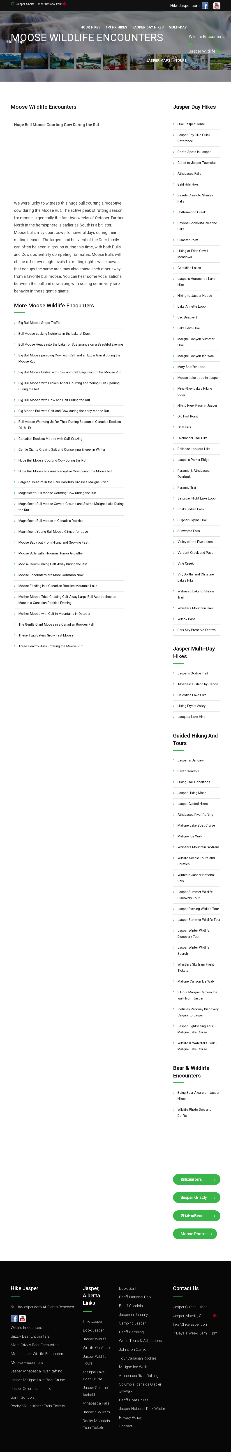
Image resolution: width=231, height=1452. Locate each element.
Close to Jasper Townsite (197, 163)
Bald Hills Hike (188, 184)
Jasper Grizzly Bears (194, 1197)
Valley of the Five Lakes (195, 542)
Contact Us (186, 1288)
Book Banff (128, 1288)
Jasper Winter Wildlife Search (194, 950)
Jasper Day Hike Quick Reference (194, 138)
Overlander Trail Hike (193, 438)
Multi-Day (178, 27)
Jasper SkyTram (96, 1412)
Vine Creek (186, 563)
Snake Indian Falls (191, 509)
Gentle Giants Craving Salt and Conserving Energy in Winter (61, 450)
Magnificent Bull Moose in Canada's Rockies (50, 521)
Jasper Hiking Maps (192, 793)
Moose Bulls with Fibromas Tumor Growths (50, 553)
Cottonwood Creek (192, 212)
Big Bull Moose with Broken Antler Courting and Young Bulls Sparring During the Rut (69, 386)
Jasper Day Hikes (148, 27)
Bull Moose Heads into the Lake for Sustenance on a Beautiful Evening (70, 344)
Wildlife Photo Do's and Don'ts (194, 1113)
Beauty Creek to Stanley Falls (195, 198)
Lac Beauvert (187, 317)
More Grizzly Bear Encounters (35, 1345)
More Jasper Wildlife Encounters (37, 1353)
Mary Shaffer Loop (192, 367)
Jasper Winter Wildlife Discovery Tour (194, 934)
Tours (181, 61)
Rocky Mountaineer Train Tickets (38, 1406)
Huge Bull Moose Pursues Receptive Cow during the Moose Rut (65, 471)
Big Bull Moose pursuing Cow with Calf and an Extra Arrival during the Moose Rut (69, 358)
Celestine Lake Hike (192, 695)
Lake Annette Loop (192, 306)
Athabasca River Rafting (195, 815)
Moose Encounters (27, 1362)
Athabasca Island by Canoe (198, 684)
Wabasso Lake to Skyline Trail (196, 594)
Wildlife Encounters (191, 1179)
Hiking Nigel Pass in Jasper (197, 405)
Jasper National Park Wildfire (142, 1408)
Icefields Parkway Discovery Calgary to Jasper (198, 1012)
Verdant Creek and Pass (195, 553)
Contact (125, 1426)
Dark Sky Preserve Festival (197, 630)
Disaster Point (188, 240)
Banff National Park (135, 1297)
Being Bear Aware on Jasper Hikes (198, 1096)
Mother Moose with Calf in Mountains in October (54, 614)
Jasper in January (191, 760)
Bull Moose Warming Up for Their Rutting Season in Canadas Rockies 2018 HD (69, 425)
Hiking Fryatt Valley (192, 706)
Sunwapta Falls (189, 531)
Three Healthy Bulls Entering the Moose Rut (50, 646)
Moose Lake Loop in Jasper (198, 378)
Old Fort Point (188, 416)
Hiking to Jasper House (195, 296)
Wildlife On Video (96, 1347)
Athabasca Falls (189, 174)
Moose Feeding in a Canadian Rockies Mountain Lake (57, 586)
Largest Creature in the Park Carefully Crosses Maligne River (63, 482)
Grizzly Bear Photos (192, 1215)
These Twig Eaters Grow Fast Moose (46, 635)
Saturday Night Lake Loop (197, 498)
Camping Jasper (132, 1323)
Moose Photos (194, 1233)
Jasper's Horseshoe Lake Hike (196, 282)
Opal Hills (184, 427)
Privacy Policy (130, 1417)
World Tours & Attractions (140, 1340)
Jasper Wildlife (94, 1339)
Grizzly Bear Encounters (30, 1336)
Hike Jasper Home (191, 124)
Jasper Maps (158, 61)
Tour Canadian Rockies (138, 1358)
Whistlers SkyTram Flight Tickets (196, 967)
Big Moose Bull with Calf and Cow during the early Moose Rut (63, 411)
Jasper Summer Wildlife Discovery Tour (195, 895)
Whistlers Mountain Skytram (198, 847)
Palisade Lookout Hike (194, 449)
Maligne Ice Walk (190, 836)
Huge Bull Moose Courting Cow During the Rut (52, 460)
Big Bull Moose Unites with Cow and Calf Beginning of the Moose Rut (69, 372)
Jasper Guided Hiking (190, 1307)
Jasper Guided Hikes (193, 804)
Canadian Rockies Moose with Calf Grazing (50, 439)
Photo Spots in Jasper (194, 152)
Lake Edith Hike (189, 328)
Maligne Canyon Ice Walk (196, 356)
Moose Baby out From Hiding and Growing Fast (53, 542)
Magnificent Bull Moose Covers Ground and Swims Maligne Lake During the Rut (71, 507)
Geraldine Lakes (189, 268)
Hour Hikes (91, 27)
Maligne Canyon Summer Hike (196, 342)
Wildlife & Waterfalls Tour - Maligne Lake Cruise (197, 1046)
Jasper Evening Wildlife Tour (198, 909)
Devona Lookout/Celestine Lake (197, 226)
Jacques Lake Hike (191, 717)
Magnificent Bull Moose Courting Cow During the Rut (57, 493)
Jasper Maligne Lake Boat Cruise (38, 1380)
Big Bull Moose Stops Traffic (39, 323)
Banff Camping (131, 1332)
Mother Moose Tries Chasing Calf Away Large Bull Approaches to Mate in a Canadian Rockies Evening (67, 600)
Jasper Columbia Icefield (31, 1388)
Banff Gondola (188, 771)
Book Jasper (93, 1330)
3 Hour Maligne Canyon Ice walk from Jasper (197, 995)
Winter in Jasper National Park (196, 878)
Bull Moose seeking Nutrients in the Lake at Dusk (54, 334)
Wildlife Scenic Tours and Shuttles (196, 861)
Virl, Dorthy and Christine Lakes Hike (196, 577)
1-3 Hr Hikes (116, 27)
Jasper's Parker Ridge (193, 460)
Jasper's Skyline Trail (193, 673)
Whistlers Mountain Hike (195, 608)
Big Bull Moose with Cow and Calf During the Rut (54, 400)
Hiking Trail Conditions (194, 782)
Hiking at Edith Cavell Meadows (193, 254)
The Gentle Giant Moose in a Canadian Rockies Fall (56, 624)
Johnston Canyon (133, 1349)
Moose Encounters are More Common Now (50, 575)
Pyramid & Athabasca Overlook (194, 474)
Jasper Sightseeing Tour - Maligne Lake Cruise (197, 1029)
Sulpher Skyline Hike (192, 520)
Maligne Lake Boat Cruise (196, 825)
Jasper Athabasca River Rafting (36, 1371)
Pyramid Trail (187, 488)
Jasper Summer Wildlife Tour (199, 920)
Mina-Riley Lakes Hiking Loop (195, 392)
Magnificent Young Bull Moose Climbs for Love (53, 532)
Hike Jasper (24, 1288)
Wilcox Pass (187, 619)
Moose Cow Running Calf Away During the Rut (52, 564)
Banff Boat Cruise (133, 1400)
